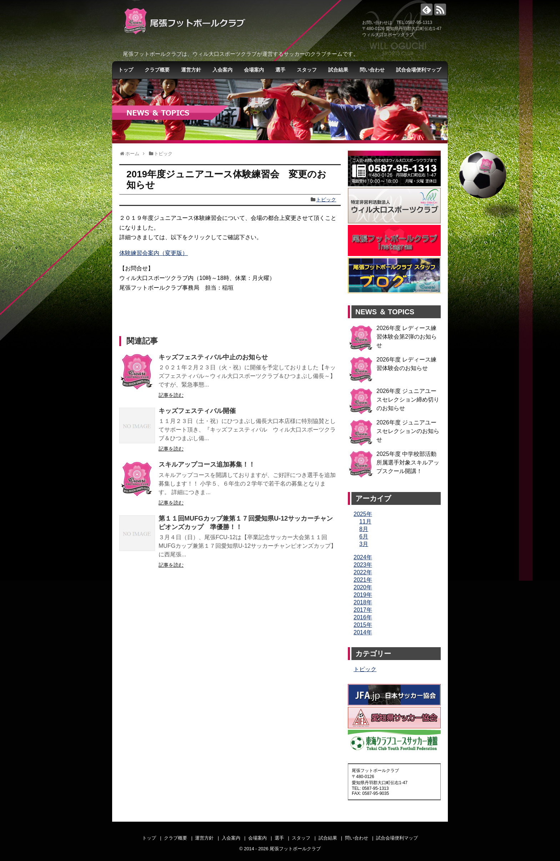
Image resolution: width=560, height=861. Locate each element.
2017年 (363, 610)
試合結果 (338, 70)
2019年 (363, 595)
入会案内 (222, 70)
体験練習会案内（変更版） (153, 253)
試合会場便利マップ (418, 70)
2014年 (363, 632)
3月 (363, 544)
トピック (326, 199)
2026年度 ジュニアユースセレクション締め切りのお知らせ (407, 399)
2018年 (363, 602)
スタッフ (307, 70)
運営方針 (191, 70)
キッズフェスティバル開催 (197, 410)
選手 (280, 70)
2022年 (363, 572)
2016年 (363, 617)
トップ (125, 70)
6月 (363, 536)
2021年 (363, 580)
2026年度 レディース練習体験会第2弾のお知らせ (406, 336)
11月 (365, 521)
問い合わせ (372, 70)
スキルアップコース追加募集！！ (207, 464)
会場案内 (254, 70)
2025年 (363, 514)
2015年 (363, 625)
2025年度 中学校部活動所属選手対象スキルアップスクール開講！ (407, 462)
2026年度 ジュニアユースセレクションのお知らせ (407, 431)
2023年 (363, 565)
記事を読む (171, 395)
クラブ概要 (157, 70)
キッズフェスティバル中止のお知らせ (213, 357)
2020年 (363, 587)
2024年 (363, 557)
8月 (363, 529)
